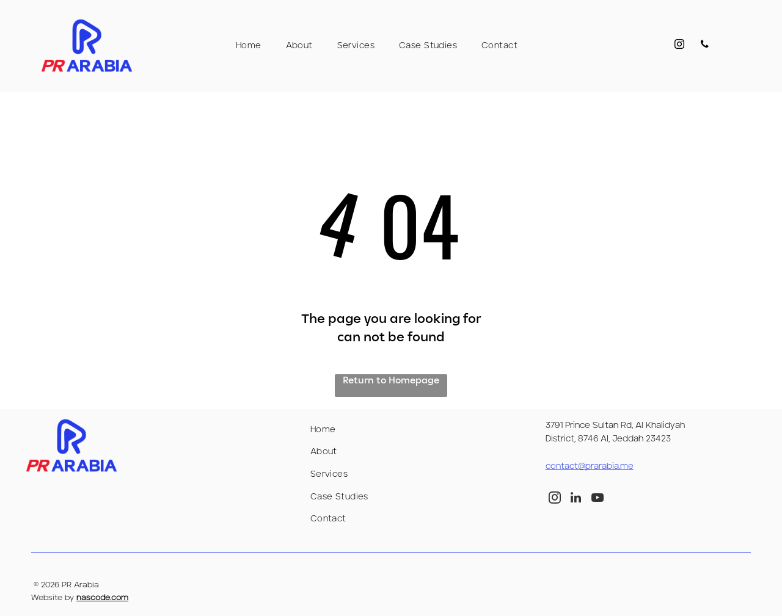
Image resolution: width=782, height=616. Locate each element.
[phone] (703, 46)
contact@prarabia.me (590, 466)
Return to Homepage (391, 380)
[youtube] (597, 499)
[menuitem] (249, 46)
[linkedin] (576, 499)
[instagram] (674, 46)
